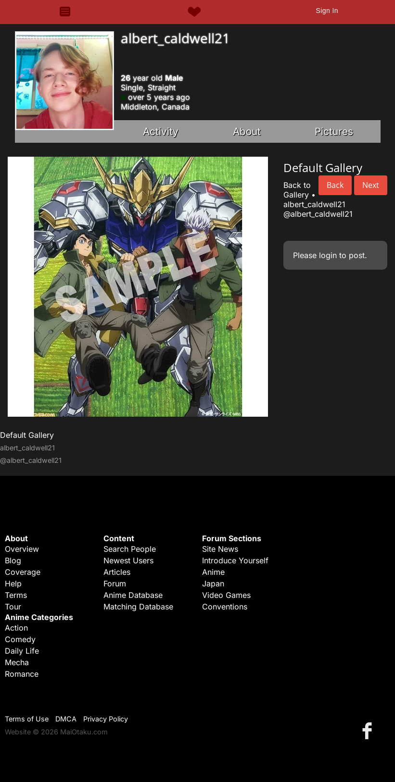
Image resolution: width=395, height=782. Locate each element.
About (247, 131)
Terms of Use (27, 719)
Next (370, 185)
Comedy (20, 639)
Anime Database (133, 595)
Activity (160, 131)
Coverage (22, 572)
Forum (114, 583)
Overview (22, 549)
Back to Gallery (297, 189)
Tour (13, 606)
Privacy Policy (105, 719)
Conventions (224, 606)
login (328, 255)
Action (16, 628)
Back (335, 185)
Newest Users (128, 560)
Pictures (334, 131)
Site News (220, 549)
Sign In (327, 10)
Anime (213, 572)
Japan (213, 583)
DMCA (65, 719)
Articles (116, 572)
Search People (129, 549)
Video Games (226, 595)
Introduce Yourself (235, 560)
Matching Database (138, 606)
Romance (21, 674)
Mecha (17, 662)
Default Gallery (27, 435)
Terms (16, 595)
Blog (13, 560)
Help (13, 583)
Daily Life (22, 651)
